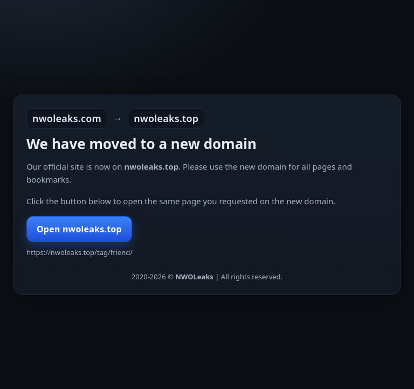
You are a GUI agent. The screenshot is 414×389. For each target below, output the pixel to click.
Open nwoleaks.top (79, 229)
